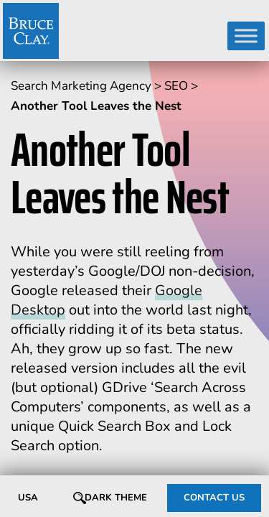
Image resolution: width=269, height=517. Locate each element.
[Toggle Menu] (246, 35)
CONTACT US (214, 497)
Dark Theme (116, 497)
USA (28, 497)
